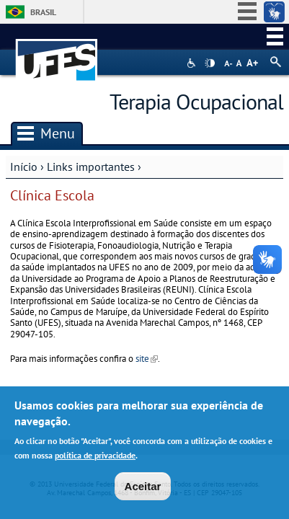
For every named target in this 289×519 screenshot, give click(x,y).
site (146, 358)
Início (23, 166)
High (210, 63)
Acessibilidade (192, 63)
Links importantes (91, 166)
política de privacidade (95, 457)
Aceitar (143, 489)
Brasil (43, 11)
